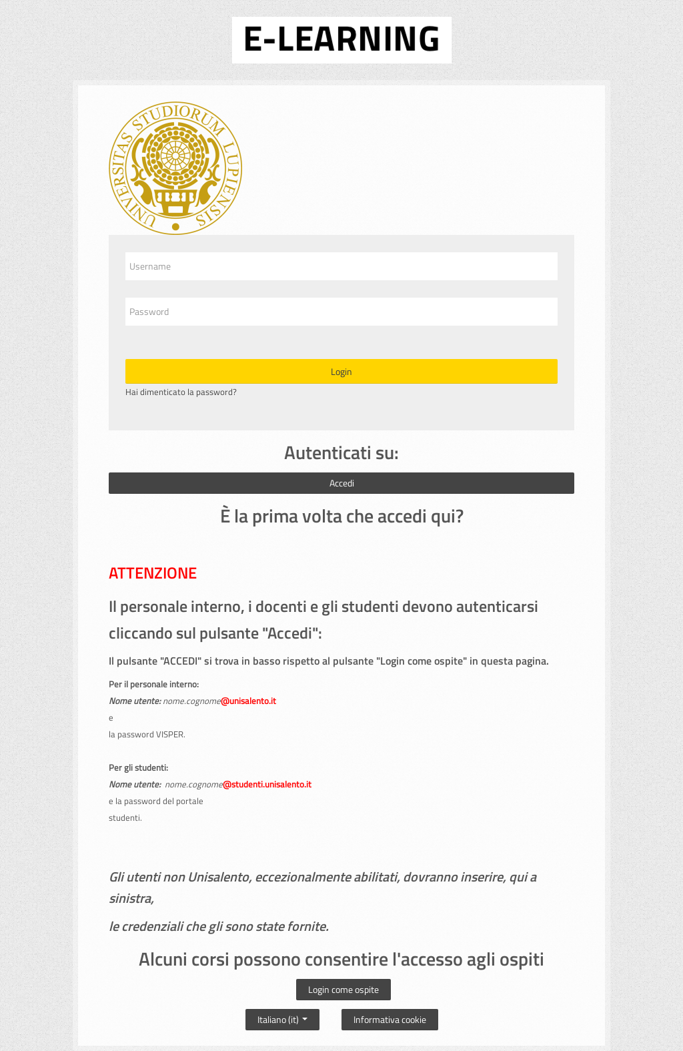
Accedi (341, 483)
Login (341, 371)
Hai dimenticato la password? (181, 391)
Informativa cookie (390, 1019)
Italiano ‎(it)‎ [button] (282, 1016)
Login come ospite (343, 989)
